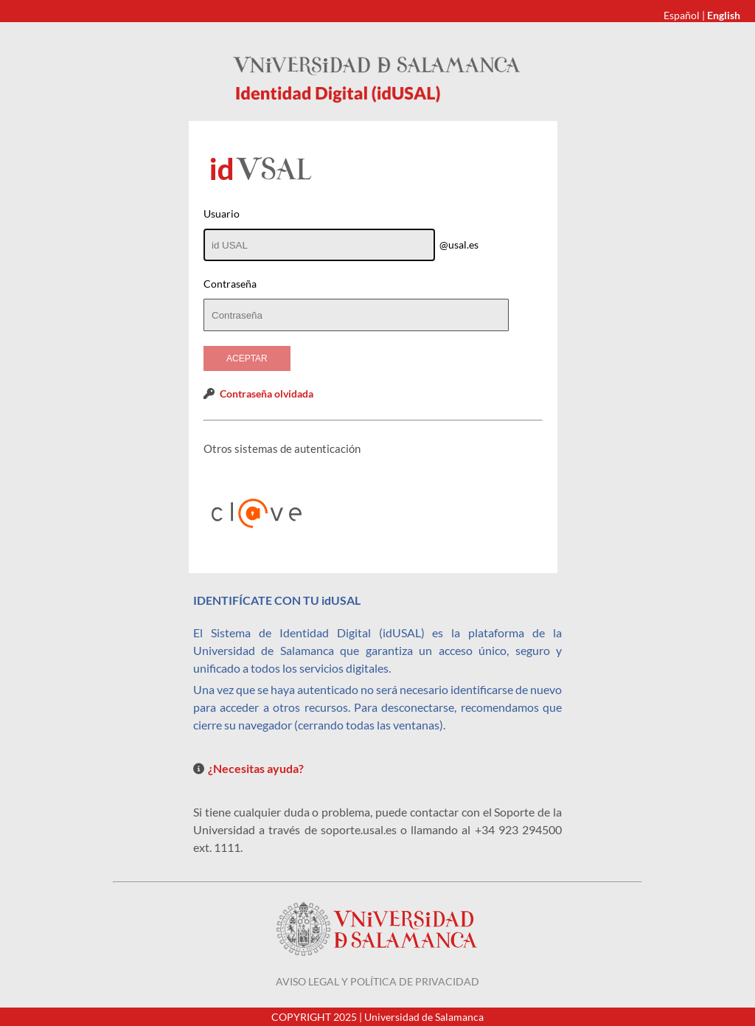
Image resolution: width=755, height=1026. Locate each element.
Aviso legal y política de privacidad (377, 981)
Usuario (221, 213)
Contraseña (230, 283)
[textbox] (356, 315)
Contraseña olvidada (266, 393)
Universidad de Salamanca (424, 1017)
